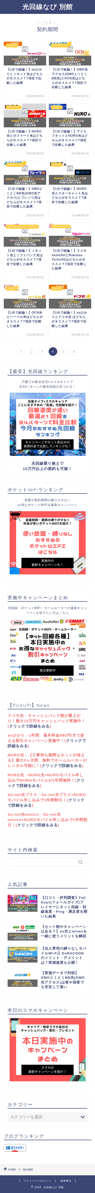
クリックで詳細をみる (29, 726)
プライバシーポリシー (37, 1180)
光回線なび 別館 (47, 7)
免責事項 (65, 1180)
